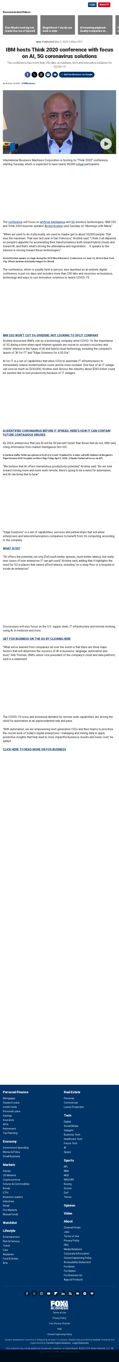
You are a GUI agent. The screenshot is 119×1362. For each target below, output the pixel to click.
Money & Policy (11, 1152)
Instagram (41, 1293)
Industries (8, 1201)
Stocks (7, 1171)
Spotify (85, 1293)
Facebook (27, 75)
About (68, 1221)
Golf (66, 1192)
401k (5, 1124)
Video (68, 1213)
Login (92, 4)
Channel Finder (72, 1227)
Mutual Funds (10, 1214)
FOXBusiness (28, 83)
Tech (38, 42)
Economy (10, 1141)
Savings (7, 1115)
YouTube (49, 1293)
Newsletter (77, 1293)
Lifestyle (9, 1231)
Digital (67, 1121)
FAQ (66, 1244)
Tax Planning (10, 1133)
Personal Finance (15, 1092)
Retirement (9, 1128)
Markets (9, 1165)
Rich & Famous (11, 1241)
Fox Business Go (73, 1275)
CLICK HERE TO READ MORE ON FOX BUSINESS (34, 749)
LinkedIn (63, 1293)
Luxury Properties (74, 1107)
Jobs (66, 1231)
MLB (66, 1175)
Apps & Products (73, 1279)
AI (65, 1147)
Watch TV (104, 4)
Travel (6, 1245)
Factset (96, 1340)
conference (15, 222)
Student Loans (11, 1102)
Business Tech (72, 1134)
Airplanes (8, 1254)
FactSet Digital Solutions (58, 1343)
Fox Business (14, 4)
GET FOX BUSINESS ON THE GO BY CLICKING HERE (37, 639)
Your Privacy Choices (59, 1323)
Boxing (68, 1184)
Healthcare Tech (73, 1139)
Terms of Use (71, 1236)
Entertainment (11, 1236)
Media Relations (73, 1249)
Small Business (11, 1156)
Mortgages (9, 1098)
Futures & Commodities (16, 1184)
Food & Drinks (10, 1258)
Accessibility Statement (77, 1262)
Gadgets (68, 1130)
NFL (66, 1166)
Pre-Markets (10, 1210)
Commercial (71, 1102)
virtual (80, 164)
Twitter (34, 75)
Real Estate (72, 1092)
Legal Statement (80, 1343)
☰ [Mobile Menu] (114, 4)
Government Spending (15, 1147)
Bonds (6, 1188)
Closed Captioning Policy (78, 1257)
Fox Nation (70, 1270)
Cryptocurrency (11, 1179)
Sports (69, 1160)
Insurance (8, 1120)
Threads (41, 75)
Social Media (71, 1126)
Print (48, 75)
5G (73, 222)
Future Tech (70, 1143)
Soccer (68, 1188)
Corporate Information (76, 1253)
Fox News (69, 1266)
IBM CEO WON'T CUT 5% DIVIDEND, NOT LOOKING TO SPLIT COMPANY (50, 335)
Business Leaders (13, 1197)
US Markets (9, 1175)
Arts (5, 1263)
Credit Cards (10, 1107)
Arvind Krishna (54, 226)
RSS (70, 1293)
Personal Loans (11, 1111)
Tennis (67, 1197)
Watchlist (10, 1223)
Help (59, 1329)
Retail (6, 1205)
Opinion (69, 1205)
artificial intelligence (52, 222)
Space (67, 1152)
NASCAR (69, 1179)
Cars (5, 1249)
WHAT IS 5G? (11, 548)
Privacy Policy (71, 1240)
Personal (69, 1098)
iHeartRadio (92, 1293)
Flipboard (56, 1293)
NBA (66, 1171)
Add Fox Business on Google (78, 74)
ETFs (5, 1192)
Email (55, 75)
